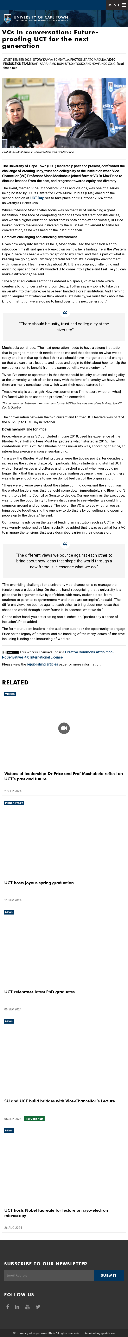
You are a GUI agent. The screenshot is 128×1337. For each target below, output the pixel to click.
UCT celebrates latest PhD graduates (39, 991)
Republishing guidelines (99, 1333)
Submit (109, 1275)
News (9, 912)
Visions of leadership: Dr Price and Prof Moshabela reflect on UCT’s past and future (63, 776)
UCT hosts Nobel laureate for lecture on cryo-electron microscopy (56, 1213)
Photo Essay (14, 803)
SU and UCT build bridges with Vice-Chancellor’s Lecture (59, 1100)
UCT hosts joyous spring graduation (39, 882)
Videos (10, 694)
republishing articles (42, 664)
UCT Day (37, 198)
